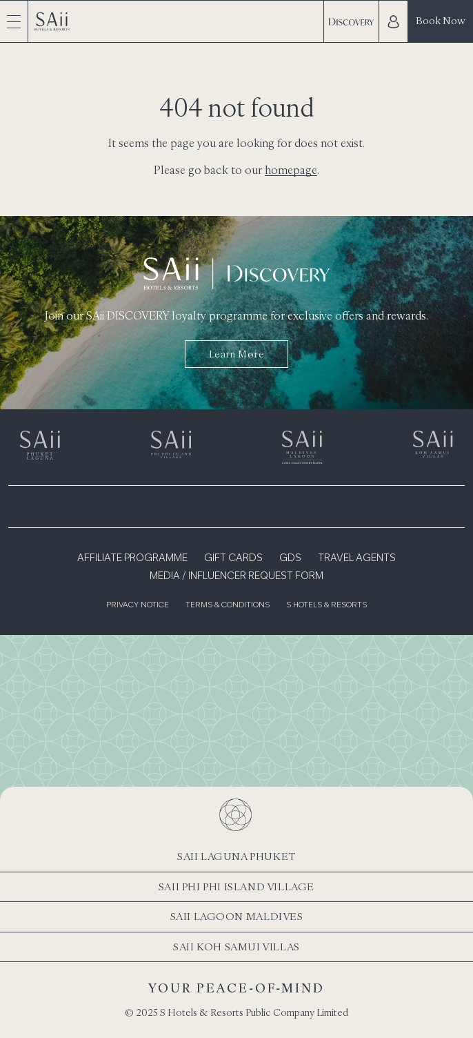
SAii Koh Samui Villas (236, 946)
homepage (291, 170)
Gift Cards (233, 558)
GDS (290, 558)
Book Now (440, 20)
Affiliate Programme (132, 558)
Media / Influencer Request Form (236, 576)
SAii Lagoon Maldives (236, 916)
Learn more (237, 354)
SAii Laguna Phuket (236, 856)
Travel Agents (357, 558)
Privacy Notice (137, 605)
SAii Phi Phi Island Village (236, 886)
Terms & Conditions (227, 605)
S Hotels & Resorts (326, 605)
